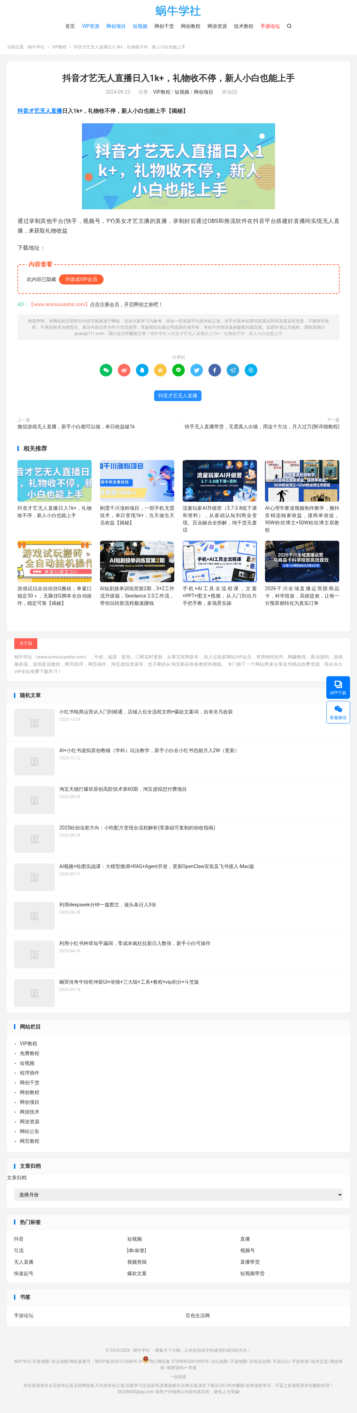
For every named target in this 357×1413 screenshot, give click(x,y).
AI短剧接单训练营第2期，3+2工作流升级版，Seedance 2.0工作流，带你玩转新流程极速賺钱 (137, 597)
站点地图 (60, 1363)
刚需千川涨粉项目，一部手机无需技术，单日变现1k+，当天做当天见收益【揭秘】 (137, 517)
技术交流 (319, 1363)
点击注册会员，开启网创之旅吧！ (126, 306)
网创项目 (116, 26)
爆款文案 (137, 1275)
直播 (245, 1240)
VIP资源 (90, 26)
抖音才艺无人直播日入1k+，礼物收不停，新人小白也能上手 (178, 80)
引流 (19, 1252)
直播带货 (250, 1263)
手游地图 (238, 1363)
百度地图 (40, 1363)
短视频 (140, 26)
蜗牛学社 (178, 10)
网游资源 (217, 26)
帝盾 (192, 1369)
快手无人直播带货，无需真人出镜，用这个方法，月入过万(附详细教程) (262, 428)
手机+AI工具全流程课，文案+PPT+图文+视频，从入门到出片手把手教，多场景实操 (220, 597)
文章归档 (16, 1179)
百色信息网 (259, 1363)
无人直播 (23, 1263)
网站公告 (29, 1133)
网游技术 (29, 1113)
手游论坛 (23, 1317)
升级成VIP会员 (81, 280)
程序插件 (29, 1074)
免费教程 (29, 1055)
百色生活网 (197, 1317)
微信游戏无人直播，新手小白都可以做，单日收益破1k (76, 428)
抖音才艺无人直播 (39, 112)
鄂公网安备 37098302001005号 (175, 1363)
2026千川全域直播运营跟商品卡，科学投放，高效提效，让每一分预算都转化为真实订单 (302, 597)
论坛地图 (219, 1363)
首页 (70, 26)
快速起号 (23, 1275)
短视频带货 (252, 1275)
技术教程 (243, 26)
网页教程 (29, 1143)
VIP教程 (59, 48)
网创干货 (164, 26)
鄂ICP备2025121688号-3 (118, 1363)
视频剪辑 (137, 1263)
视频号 (247, 1252)
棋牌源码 (175, 1369)
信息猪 (180, 1378)
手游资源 (300, 1363)
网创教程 (190, 26)
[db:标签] (136, 1252)
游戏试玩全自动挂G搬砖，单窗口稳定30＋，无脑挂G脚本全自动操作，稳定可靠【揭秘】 (54, 597)
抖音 (19, 1240)
